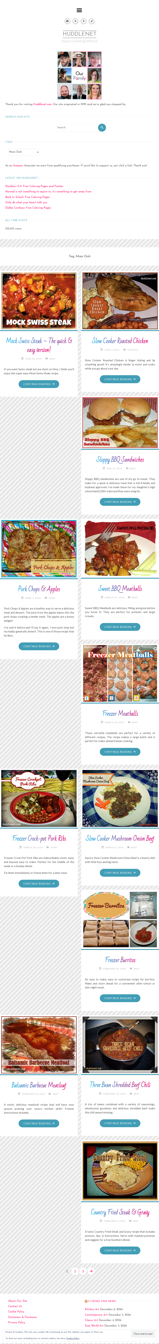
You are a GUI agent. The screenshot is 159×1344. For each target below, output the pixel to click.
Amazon (18, 166)
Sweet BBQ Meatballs (120, 589)
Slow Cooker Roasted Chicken (120, 341)
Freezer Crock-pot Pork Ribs (39, 839)
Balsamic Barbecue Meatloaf (39, 1086)
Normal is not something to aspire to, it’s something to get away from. (48, 192)
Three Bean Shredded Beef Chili (120, 1086)
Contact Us (15, 1307)
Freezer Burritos (120, 961)
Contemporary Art (96, 1316)
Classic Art (91, 1321)
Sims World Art (94, 1327)
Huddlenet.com (42, 105)
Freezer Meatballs (120, 714)
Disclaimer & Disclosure (22, 1318)
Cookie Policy (16, 1313)
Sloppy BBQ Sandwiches (120, 460)
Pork (52, 598)
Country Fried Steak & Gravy (120, 1213)
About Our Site (17, 1302)
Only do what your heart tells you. (26, 203)
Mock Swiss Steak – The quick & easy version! (39, 346)
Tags (9, 141)
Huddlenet (80, 34)
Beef (52, 359)
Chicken (132, 350)
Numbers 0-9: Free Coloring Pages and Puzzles (34, 186)
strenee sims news (102, 1302)
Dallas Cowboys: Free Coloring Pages (28, 208)
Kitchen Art (92, 1310)
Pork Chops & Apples (39, 590)
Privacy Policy (16, 1324)
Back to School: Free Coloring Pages (27, 197)
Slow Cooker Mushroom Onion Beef (120, 839)
